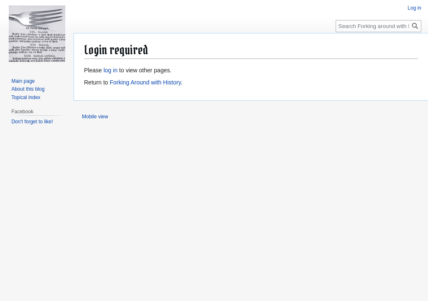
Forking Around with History (145, 82)
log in (110, 70)
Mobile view (95, 117)
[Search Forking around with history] (378, 26)
